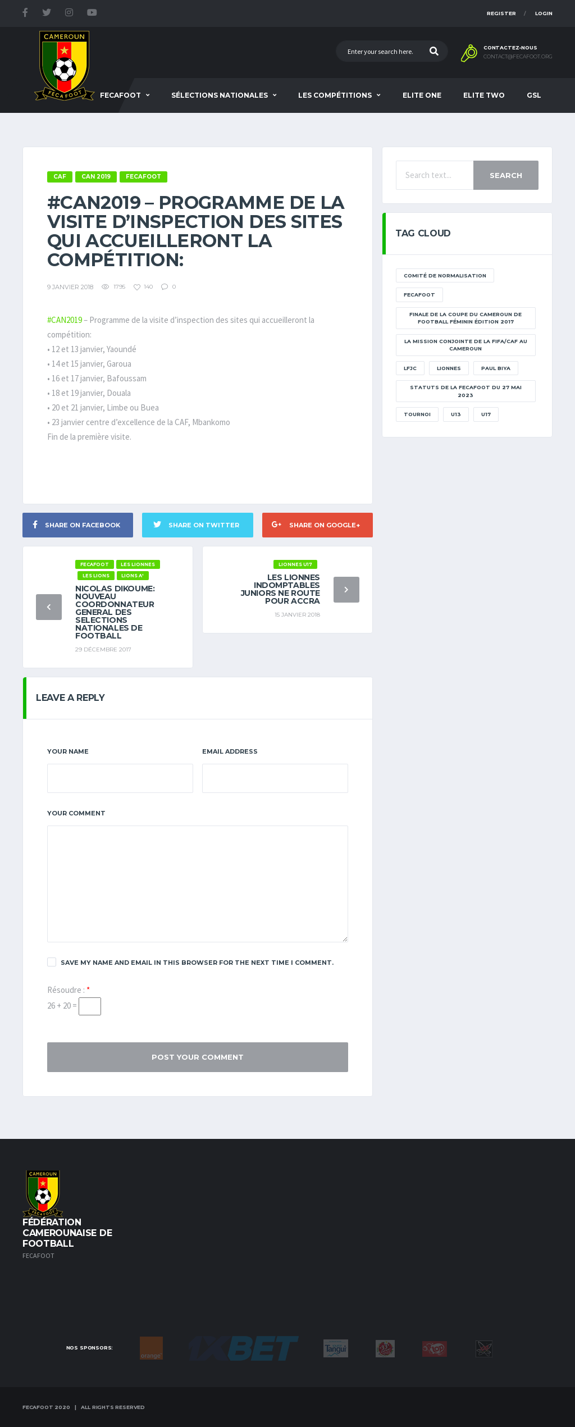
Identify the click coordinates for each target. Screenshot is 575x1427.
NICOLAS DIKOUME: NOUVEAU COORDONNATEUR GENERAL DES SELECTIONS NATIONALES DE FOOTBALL (114, 612)
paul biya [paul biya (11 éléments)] (495, 368)
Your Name (68, 751)
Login (544, 13)
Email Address (230, 751)
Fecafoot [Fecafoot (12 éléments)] (419, 294)
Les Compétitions (335, 95)
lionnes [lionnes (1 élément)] (449, 368)
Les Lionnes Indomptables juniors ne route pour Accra (280, 589)
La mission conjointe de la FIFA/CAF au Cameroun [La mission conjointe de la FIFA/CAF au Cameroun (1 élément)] (465, 345)
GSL (534, 95)
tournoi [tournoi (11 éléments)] (417, 414)
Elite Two (484, 95)
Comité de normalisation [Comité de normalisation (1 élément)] (445, 275)
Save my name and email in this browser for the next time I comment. (190, 962)
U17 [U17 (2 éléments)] (486, 414)
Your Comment (76, 813)
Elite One (422, 95)
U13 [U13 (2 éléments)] (456, 414)
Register (501, 13)
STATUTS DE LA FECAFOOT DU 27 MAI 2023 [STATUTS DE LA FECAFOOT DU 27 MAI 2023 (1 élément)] (466, 391)
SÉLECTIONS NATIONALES (219, 95)
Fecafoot (120, 95)
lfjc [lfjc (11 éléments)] (410, 368)
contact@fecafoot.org (518, 57)
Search (506, 175)
